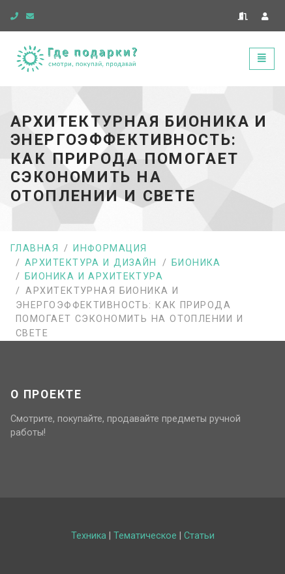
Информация (110, 248)
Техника (88, 535)
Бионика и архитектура (94, 276)
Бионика (196, 262)
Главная (34, 248)
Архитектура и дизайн (91, 262)
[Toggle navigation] (262, 58)
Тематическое (145, 535)
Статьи (199, 535)
